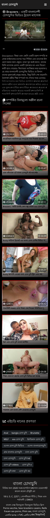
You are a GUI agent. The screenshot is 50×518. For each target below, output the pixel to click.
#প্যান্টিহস (14, 87)
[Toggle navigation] (45, 5)
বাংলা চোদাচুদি (10, 4)
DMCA (30, 499)
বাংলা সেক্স (11, 504)
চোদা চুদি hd (24, 458)
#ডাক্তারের (30, 84)
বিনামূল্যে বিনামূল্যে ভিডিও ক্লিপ (30, 504)
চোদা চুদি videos (11, 464)
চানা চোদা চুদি (31, 451)
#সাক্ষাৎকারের (28, 93)
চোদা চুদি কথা (10, 471)
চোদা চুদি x (27, 464)
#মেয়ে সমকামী (24, 90)
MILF (6, 439)
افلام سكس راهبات (25, 514)
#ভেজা (42, 87)
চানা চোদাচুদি (9, 458)
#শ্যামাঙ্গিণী (36, 90)
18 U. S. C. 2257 (11, 496)
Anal (6, 432)
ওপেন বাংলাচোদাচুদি (36, 445)
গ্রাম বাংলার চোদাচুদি (13, 451)
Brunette (34, 432)
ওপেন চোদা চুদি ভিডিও (14, 445)
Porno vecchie (10, 508)
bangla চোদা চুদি (19, 432)
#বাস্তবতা (34, 87)
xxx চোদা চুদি (18, 439)
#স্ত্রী (36, 93)
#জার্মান (21, 84)
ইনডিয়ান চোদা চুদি (35, 439)
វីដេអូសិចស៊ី (40, 514)
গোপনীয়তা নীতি (28, 496)
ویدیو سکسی (10, 514)
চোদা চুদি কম (24, 471)
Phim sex (26, 511)
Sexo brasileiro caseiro (29, 508)
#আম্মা (37, 81)
